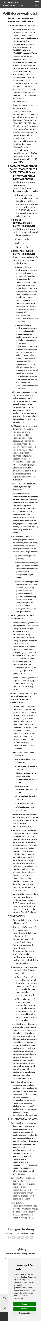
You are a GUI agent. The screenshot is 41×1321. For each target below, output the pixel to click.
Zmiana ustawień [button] (24, 1313)
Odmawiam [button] (25, 1308)
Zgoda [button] (24, 1304)
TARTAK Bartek (10, 2)
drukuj (4, 1308)
